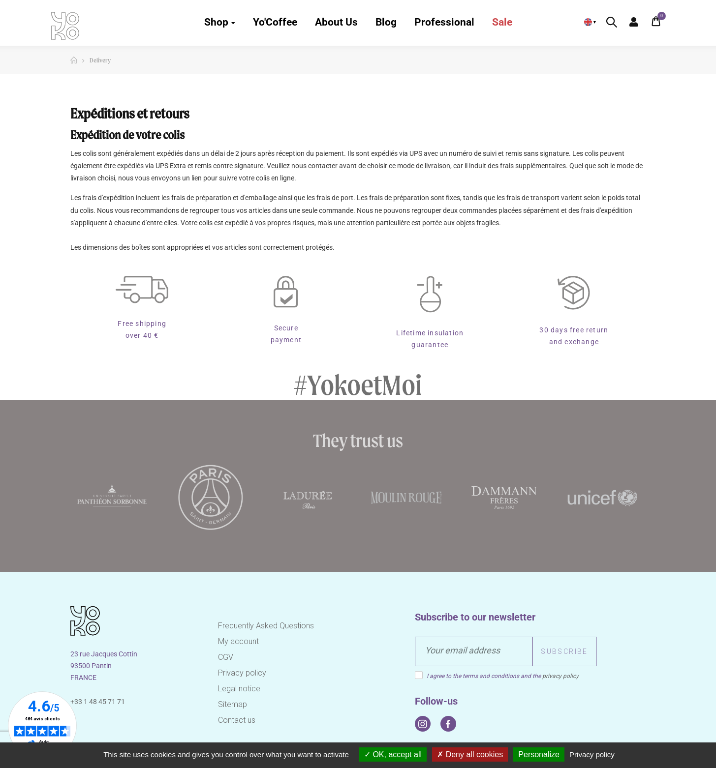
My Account (633, 22)
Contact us (236, 720)
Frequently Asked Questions (266, 625)
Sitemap (232, 704)
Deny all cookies (470, 754)
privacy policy (560, 676)
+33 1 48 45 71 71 (97, 702)
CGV (225, 657)
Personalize (539, 754)
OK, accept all (393, 754)
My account (238, 641)
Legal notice (239, 688)
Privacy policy (242, 673)
